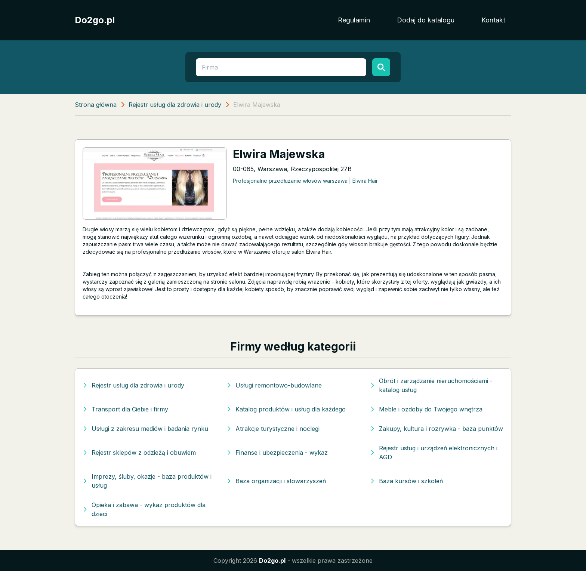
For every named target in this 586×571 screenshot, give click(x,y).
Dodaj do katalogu (425, 20)
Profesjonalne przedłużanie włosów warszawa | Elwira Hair (305, 181)
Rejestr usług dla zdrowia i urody (175, 104)
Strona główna (96, 104)
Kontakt (493, 20)
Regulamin (354, 20)
